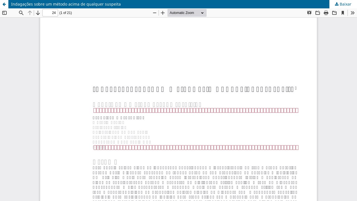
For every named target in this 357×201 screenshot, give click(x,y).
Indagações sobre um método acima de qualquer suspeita (66, 4)
